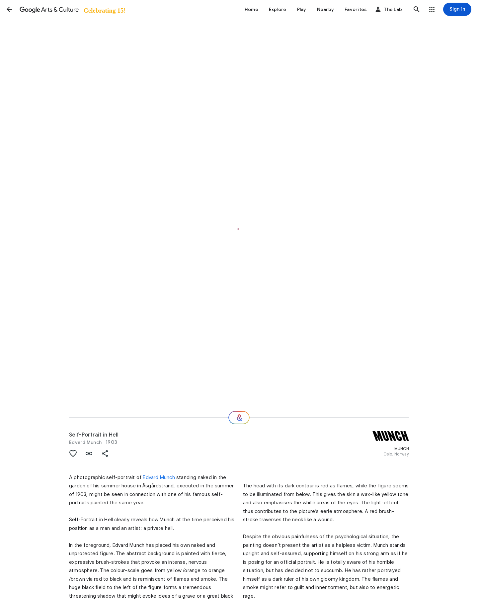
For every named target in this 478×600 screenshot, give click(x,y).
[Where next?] (239, 417)
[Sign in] (457, 9)
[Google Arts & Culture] (72, 9)
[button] (9, 9)
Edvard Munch (85, 442)
